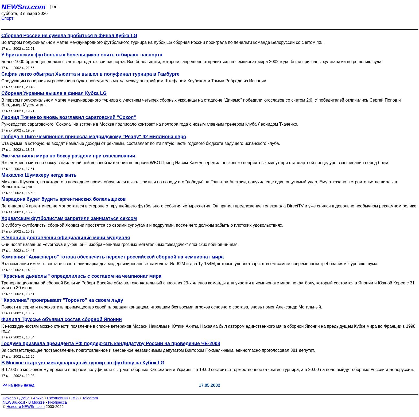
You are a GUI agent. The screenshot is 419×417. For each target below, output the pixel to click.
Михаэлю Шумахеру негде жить (39, 175)
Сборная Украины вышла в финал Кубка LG (54, 93)
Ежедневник (57, 398)
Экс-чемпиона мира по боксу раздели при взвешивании (68, 156)
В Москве (36, 402)
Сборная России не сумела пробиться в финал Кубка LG (69, 35)
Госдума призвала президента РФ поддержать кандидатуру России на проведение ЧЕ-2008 (110, 343)
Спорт (7, 18)
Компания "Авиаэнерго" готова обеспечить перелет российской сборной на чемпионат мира (112, 257)
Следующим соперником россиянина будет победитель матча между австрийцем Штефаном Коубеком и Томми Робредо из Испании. (134, 81)
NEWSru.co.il (14, 402)
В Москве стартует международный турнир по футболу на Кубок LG (82, 362)
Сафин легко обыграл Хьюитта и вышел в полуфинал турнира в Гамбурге (90, 74)
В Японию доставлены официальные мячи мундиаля (65, 237)
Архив (38, 398)
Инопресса (57, 402)
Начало (9, 398)
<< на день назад (18, 385)
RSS (75, 398)
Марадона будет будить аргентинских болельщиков (63, 199)
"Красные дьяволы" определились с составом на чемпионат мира (81, 276)
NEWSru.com (23, 7)
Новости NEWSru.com (25, 406)
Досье (24, 398)
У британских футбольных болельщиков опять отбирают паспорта (81, 54)
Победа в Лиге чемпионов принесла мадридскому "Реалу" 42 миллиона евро (93, 136)
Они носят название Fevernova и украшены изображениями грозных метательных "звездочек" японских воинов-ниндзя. (120, 244)
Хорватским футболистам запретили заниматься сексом (69, 218)
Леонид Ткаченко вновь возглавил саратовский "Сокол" (68, 117)
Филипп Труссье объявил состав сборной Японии (61, 319)
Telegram (90, 398)
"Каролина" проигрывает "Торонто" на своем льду (62, 300)
